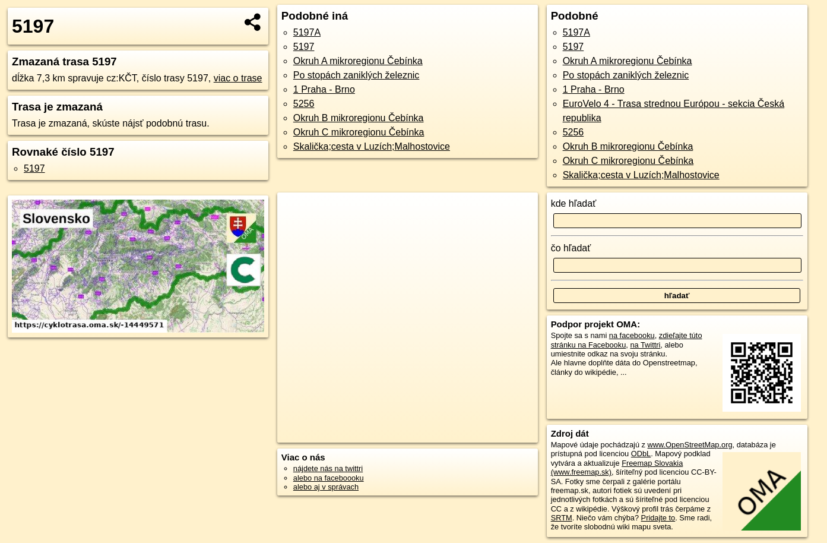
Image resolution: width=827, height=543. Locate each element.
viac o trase (238, 78)
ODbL (641, 453)
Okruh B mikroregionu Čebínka (358, 118)
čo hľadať (571, 248)
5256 (304, 104)
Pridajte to (658, 517)
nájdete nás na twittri (328, 468)
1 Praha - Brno (324, 89)
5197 (34, 168)
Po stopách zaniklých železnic (356, 75)
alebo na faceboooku (328, 477)
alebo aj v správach (326, 486)
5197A (307, 32)
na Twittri (645, 344)
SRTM (561, 517)
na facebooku (632, 335)
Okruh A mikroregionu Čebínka (358, 61)
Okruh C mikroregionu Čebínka (358, 132)
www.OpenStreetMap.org (690, 444)
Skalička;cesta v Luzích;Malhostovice (371, 146)
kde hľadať (574, 203)
